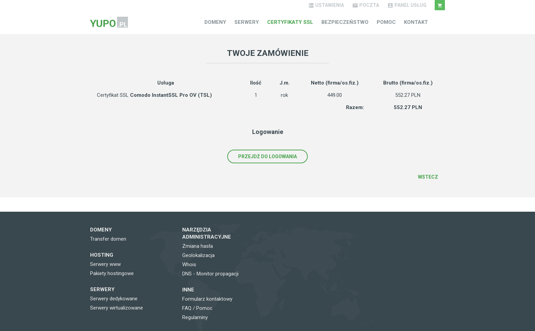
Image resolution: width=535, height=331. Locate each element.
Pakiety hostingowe (112, 273)
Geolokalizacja (198, 255)
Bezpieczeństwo (344, 22)
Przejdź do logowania (267, 156)
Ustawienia (326, 5)
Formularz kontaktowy (207, 299)
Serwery (246, 22)
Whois (189, 264)
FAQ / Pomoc (197, 308)
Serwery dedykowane (114, 299)
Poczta (365, 5)
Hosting (101, 255)
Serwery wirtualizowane (116, 308)
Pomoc (386, 22)
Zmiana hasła (197, 246)
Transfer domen (108, 239)
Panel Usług (406, 5)
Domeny (215, 22)
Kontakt (416, 22)
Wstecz (428, 177)
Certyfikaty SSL (290, 22)
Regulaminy (195, 317)
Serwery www (105, 264)
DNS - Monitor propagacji (210, 274)
